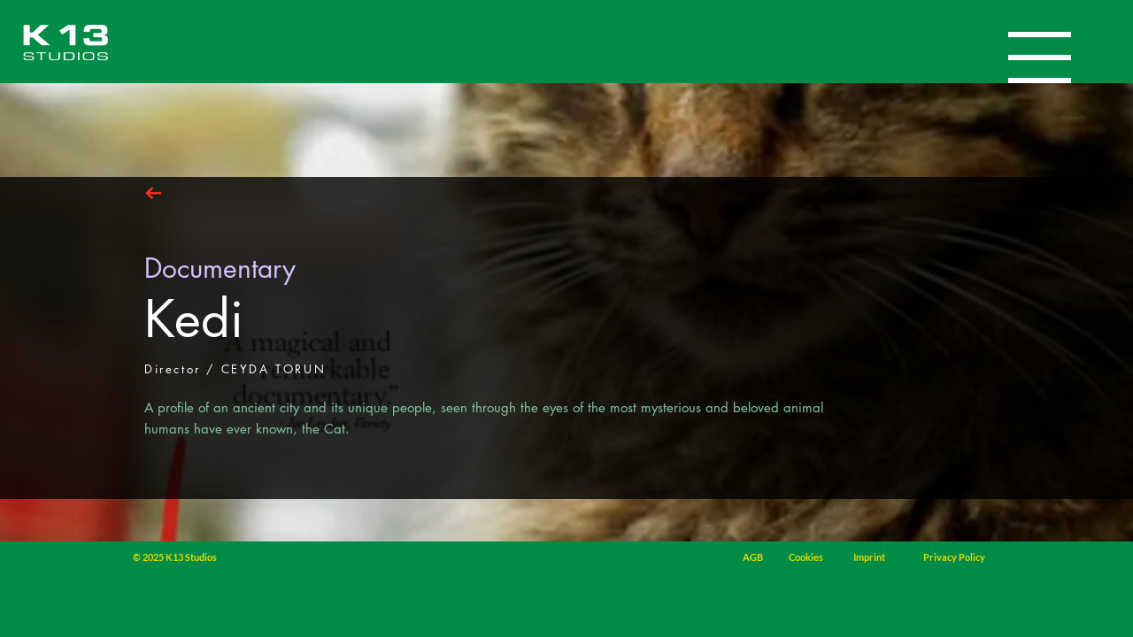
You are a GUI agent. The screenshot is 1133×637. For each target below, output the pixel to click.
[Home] (65, 43)
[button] (1039, 57)
